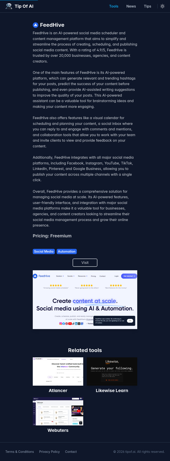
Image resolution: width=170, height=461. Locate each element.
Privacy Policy (49, 451)
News (131, 6)
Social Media (44, 251)
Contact (71, 451)
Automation (66, 251)
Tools (113, 6)
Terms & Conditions (19, 451)
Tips (147, 6)
